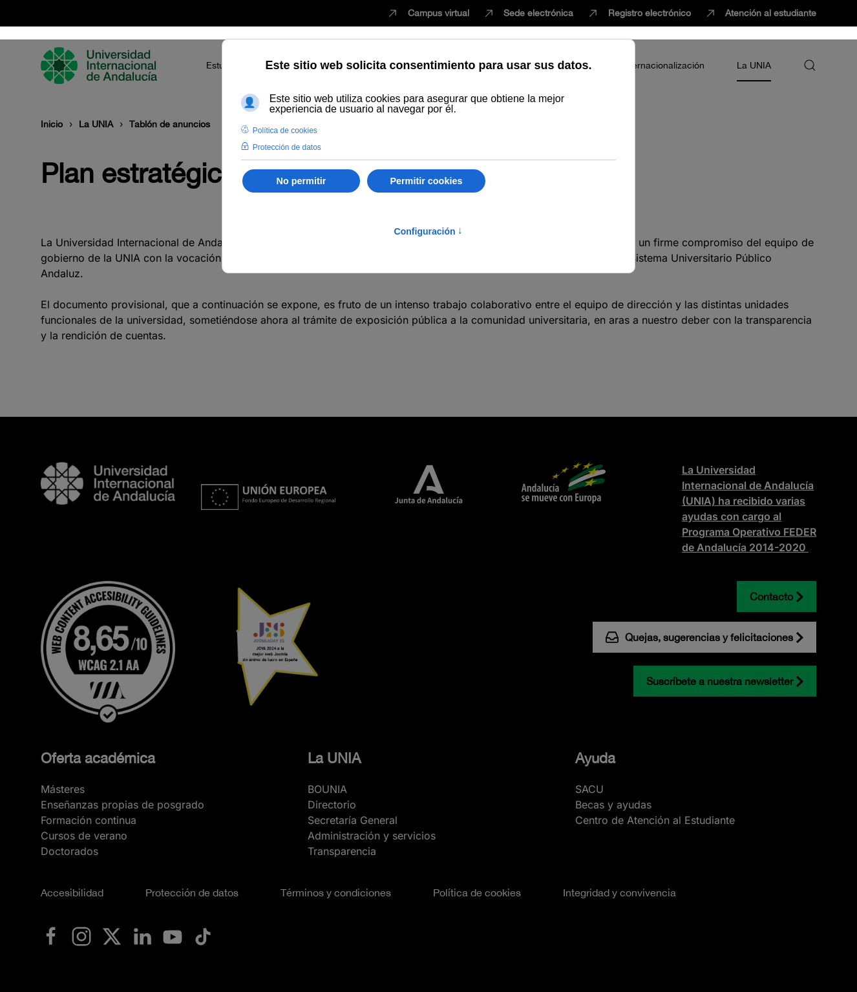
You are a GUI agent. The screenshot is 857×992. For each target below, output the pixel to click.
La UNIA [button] (754, 65)
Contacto (771, 596)
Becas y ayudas (613, 804)
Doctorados (69, 851)
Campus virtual (427, 13)
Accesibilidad (72, 892)
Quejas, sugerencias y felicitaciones (699, 637)
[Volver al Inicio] (101, 65)
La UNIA (334, 758)
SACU (589, 789)
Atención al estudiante (760, 13)
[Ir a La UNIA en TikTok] (203, 935)
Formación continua (88, 820)
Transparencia (342, 851)
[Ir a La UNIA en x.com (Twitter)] (111, 935)
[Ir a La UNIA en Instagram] (81, 935)
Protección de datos (191, 892)
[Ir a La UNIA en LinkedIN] (142, 935)
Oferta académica (98, 758)
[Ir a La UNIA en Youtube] (172, 935)
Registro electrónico (638, 13)
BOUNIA (327, 789)
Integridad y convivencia (619, 892)
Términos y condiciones (335, 892)
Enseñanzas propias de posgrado (122, 804)
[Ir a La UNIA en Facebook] (51, 935)
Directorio (332, 804)
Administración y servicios (372, 835)
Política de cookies (477, 892)
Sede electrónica (528, 13)
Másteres (63, 789)
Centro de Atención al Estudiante (655, 820)
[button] (809, 65)
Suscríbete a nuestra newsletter (719, 681)
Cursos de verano (84, 835)
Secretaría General (352, 820)
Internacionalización (663, 65)
